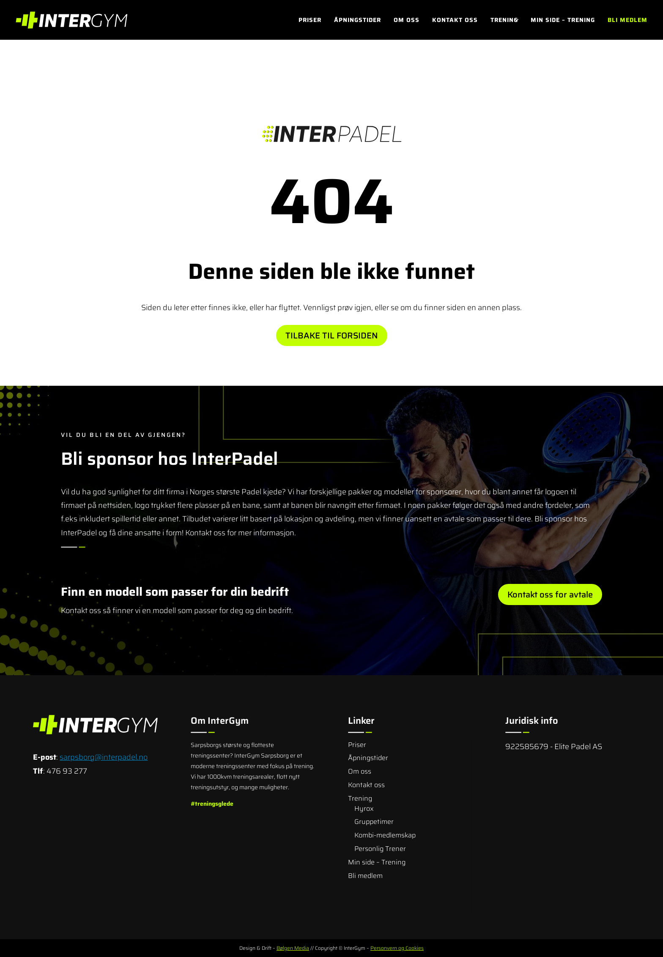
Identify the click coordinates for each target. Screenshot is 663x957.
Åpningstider (357, 21)
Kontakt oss (455, 21)
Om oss (406, 21)
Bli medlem (627, 21)
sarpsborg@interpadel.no (104, 757)
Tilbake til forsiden (331, 335)
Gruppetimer (374, 821)
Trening (504, 21)
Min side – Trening (563, 21)
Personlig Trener (380, 848)
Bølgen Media (293, 948)
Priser (310, 21)
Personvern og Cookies (397, 948)
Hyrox (364, 808)
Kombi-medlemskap (385, 835)
